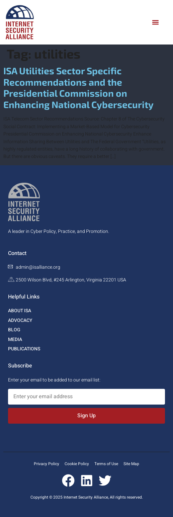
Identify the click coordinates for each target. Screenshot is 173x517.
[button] (155, 22)
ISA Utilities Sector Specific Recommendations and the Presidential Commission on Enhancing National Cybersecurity (78, 87)
